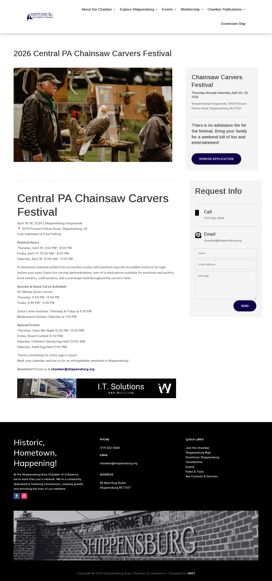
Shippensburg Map (199, 452)
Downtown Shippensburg (202, 457)
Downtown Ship (233, 24)
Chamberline (194, 462)
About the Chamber (97, 9)
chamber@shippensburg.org (72, 369)
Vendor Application (216, 158)
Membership (190, 9)
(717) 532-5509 (110, 447)
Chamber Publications (225, 9)
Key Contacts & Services (202, 476)
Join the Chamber (197, 447)
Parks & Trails (195, 471)
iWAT (191, 573)
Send (245, 305)
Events (167, 9)
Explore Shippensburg (137, 9)
